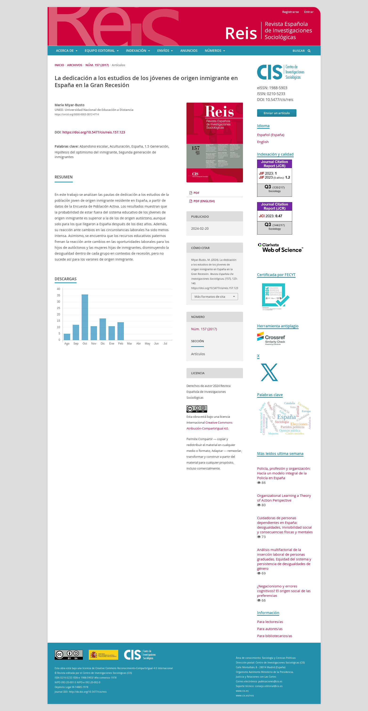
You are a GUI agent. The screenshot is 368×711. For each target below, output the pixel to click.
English (263, 141)
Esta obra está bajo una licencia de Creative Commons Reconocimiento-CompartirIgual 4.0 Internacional (114, 668)
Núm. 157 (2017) (97, 65)
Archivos (74, 65)
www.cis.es (242, 690)
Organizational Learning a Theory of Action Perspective (284, 497)
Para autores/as (270, 628)
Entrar (309, 12)
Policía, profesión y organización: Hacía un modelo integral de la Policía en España (284, 473)
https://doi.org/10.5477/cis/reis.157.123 (93, 132)
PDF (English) (204, 201)
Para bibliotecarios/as (274, 635)
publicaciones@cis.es (270, 681)
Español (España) (270, 134)
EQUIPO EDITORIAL (100, 50)
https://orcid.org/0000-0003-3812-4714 (77, 114)
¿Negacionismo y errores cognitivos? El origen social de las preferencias (284, 591)
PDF (196, 193)
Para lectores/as (270, 621)
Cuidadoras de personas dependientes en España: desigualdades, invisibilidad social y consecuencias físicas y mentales (285, 524)
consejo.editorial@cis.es (269, 686)
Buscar (302, 50)
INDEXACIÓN (136, 50)
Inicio (59, 65)
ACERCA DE (65, 50)
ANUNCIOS (189, 50)
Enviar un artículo (277, 113)
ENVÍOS (163, 50)
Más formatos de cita (209, 296)
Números (213, 50)
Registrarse (290, 12)
